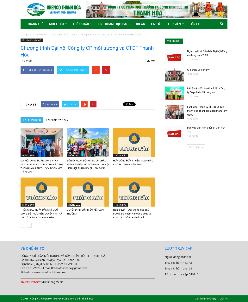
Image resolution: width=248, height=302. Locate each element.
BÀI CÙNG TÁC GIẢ (57, 120)
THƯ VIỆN (176, 24)
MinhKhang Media (52, 282)
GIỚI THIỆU (58, 24)
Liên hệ (223, 298)
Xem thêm (196, 147)
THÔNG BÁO (82, 24)
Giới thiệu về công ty (198, 69)
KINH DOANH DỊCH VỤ (114, 24)
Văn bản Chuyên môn (32, 40)
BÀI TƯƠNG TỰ (32, 120)
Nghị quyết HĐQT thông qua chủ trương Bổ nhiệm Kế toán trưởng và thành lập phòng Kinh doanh (132, 213)
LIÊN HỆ (194, 24)
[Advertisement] (88, 83)
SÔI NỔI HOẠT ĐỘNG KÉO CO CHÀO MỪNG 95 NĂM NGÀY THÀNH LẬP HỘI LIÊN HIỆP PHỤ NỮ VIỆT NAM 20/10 (88, 164)
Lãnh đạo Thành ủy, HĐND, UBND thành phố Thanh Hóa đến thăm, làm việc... (207, 111)
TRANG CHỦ (35, 24)
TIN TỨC (156, 24)
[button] (221, 24)
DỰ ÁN (140, 24)
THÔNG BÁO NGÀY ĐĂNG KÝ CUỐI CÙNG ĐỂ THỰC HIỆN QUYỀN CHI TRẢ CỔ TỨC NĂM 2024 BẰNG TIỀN (41, 213)
